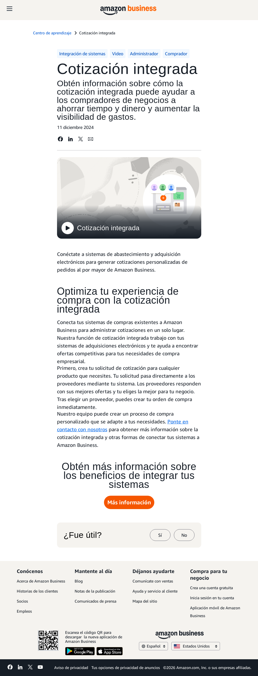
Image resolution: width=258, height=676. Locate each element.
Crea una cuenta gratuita (211, 587)
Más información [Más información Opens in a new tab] (129, 502)
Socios (22, 601)
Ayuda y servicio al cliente (154, 591)
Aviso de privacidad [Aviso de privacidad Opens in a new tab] (71, 667)
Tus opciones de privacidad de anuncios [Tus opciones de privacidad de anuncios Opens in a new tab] (125, 667)
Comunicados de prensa (95, 601)
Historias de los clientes (37, 591)
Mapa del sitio (144, 601)
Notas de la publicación (95, 591)
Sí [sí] (160, 535)
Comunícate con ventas (152, 581)
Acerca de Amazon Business (41, 581)
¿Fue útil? (83, 535)
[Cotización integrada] (129, 198)
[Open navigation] (9, 8)
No (184, 535)
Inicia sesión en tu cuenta (212, 597)
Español (153, 646)
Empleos (24, 611)
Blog (79, 581)
